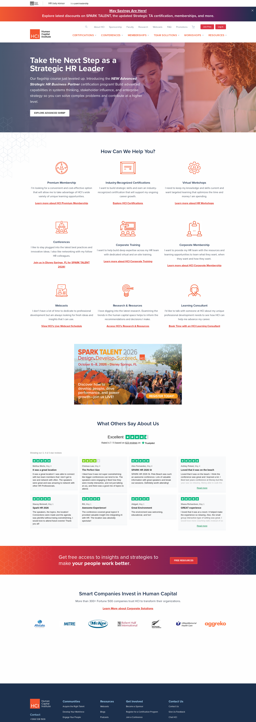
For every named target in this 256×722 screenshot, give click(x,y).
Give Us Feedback (177, 712)
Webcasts (157, 27)
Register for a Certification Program (142, 712)
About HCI (99, 27)
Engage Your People (72, 717)
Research (143, 27)
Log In (220, 27)
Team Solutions (165, 35)
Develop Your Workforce (73, 712)
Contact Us (174, 706)
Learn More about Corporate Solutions (128, 608)
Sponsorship (115, 27)
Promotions (182, 27)
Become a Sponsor (134, 706)
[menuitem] (83, 35)
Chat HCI (173, 717)
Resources (216, 35)
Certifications (83, 35)
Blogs (102, 712)
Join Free (207, 27)
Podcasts (104, 717)
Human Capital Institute (46, 34)
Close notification (252, 10)
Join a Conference (134, 717)
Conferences (111, 35)
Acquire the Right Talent (73, 706)
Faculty (130, 27)
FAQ (169, 27)
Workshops (192, 35)
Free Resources (183, 560)
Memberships (137, 35)
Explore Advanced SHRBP (49, 113)
